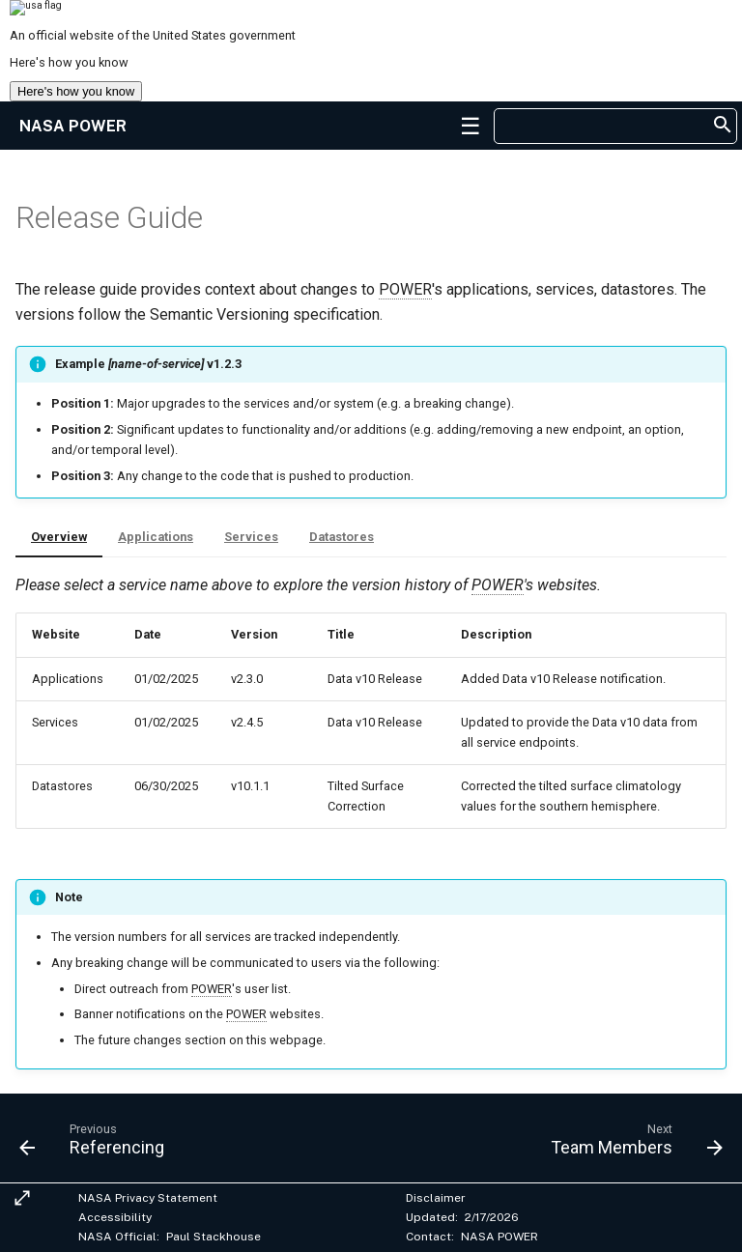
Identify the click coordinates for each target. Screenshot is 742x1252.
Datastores (341, 536)
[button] (470, 125)
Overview (59, 536)
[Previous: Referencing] (95, 1144)
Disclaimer (436, 1198)
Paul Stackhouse (213, 1236)
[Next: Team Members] (633, 1144)
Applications (155, 536)
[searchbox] (604, 126)
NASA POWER (499, 1236)
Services (251, 536)
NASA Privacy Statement (147, 1198)
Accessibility (115, 1217)
